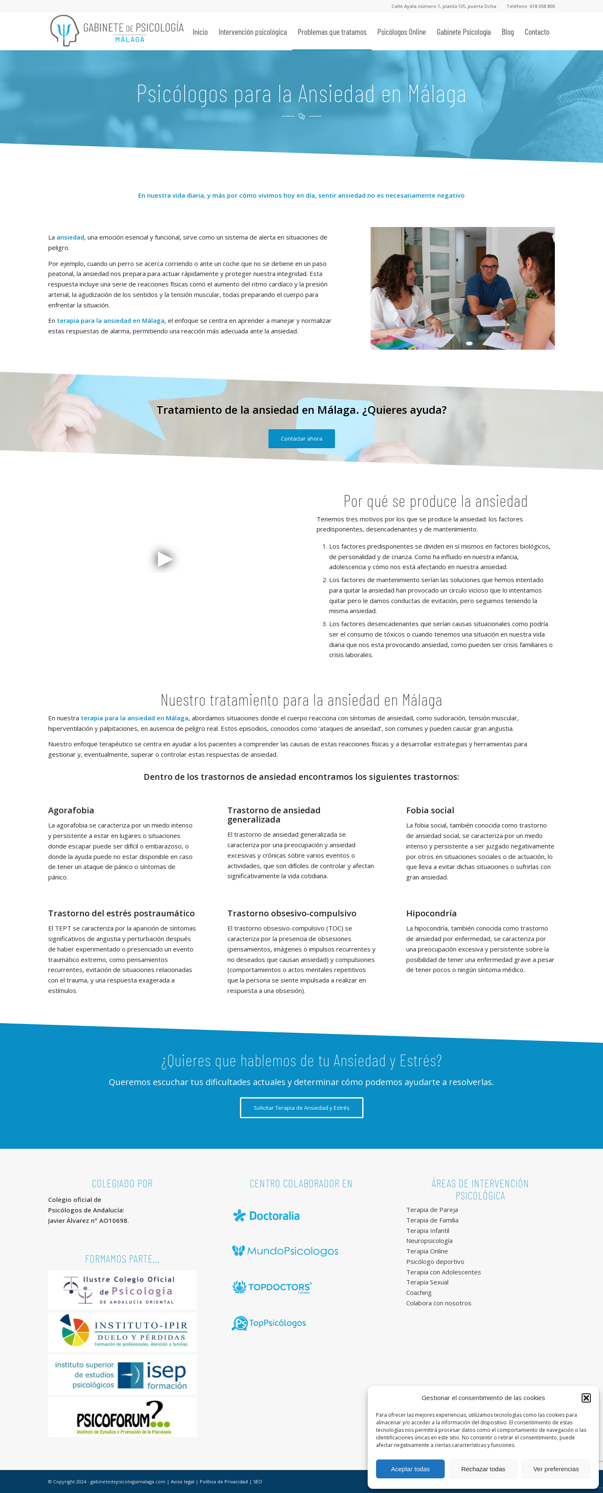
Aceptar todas (410, 1468)
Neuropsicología (429, 1240)
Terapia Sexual (427, 1282)
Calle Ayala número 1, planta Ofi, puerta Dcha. (444, 6)
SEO (257, 1481)
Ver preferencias (556, 1468)
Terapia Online (427, 1251)
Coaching (419, 1292)
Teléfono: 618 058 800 (530, 6)
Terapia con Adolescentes (443, 1272)
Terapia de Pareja (432, 1209)
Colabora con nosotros (439, 1303)
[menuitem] (444, 6)
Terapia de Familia (432, 1220)
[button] (586, 1398)
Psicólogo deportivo (435, 1261)
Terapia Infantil (427, 1230)
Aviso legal (182, 1481)
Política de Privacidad (224, 1481)
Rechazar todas (483, 1468)
